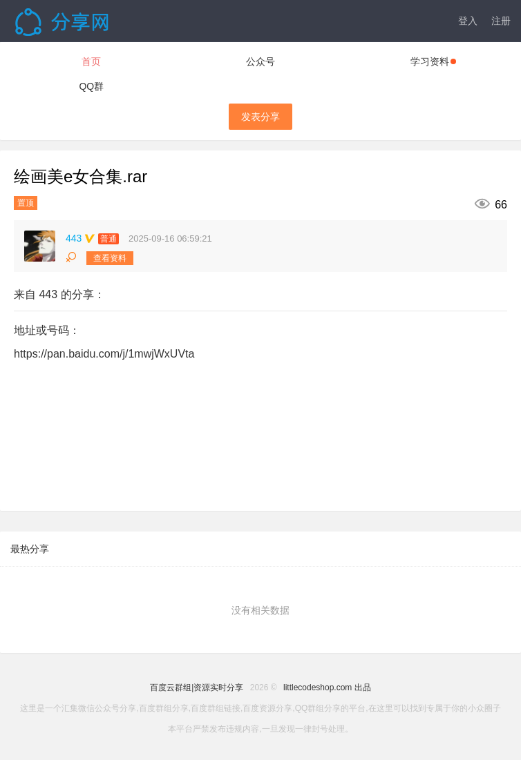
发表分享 (260, 116)
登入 (467, 20)
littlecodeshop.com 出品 (327, 687)
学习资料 (433, 61)
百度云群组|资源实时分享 (196, 687)
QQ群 (91, 86)
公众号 (260, 61)
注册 (501, 20)
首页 (91, 61)
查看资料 (109, 258)
